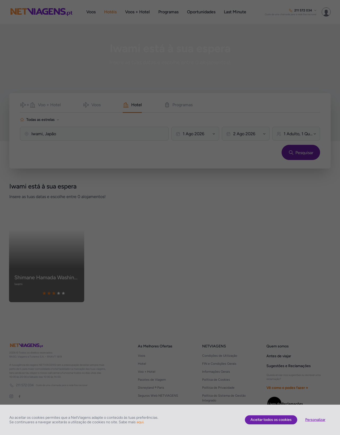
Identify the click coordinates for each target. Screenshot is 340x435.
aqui (140, 422)
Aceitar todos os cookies (271, 419)
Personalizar (315, 419)
